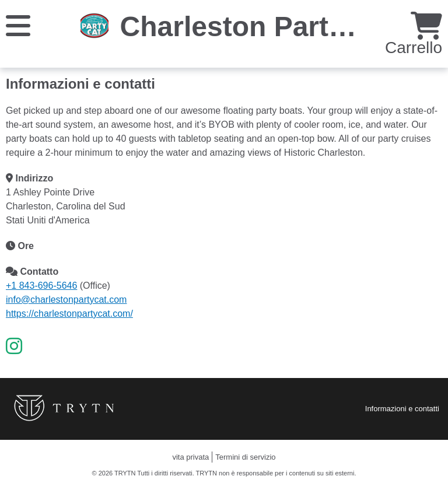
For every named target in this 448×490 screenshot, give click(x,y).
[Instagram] (14, 346)
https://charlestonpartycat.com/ (69, 313)
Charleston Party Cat (258, 26)
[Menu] (18, 25)
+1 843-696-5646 (41, 285)
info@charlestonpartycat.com (66, 299)
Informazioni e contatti (402, 408)
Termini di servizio (245, 457)
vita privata (190, 457)
